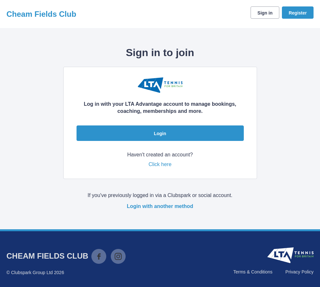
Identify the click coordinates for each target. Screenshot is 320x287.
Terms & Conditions (252, 271)
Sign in (265, 12)
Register (298, 12)
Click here (160, 164)
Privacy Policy (299, 271)
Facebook (98, 256)
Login (160, 133)
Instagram (118, 256)
